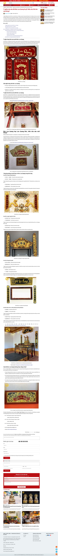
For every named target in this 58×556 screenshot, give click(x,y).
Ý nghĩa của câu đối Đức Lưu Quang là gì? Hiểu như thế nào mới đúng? (20, 10)
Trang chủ (22, 5)
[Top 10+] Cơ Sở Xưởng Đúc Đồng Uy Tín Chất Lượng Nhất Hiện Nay (50, 20)
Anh (23, 466)
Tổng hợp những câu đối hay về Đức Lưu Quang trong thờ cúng (14, 30)
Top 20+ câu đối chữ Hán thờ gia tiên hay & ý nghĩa (49, 13)
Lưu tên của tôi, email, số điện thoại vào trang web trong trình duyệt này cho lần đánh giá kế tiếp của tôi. (18, 455)
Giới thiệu (31, 5)
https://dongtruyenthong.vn (12, 429)
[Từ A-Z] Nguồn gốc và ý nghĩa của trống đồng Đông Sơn (49, 10)
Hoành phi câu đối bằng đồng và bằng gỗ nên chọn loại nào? (23, 142)
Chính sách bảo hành (36, 536)
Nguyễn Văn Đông (6, 13)
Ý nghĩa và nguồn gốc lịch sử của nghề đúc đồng (30, 526)
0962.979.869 (52, 3)
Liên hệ (50, 5)
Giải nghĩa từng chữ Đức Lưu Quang (10, 26)
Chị (25, 466)
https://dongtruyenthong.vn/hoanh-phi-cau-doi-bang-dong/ (16, 325)
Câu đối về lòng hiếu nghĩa (10, 34)
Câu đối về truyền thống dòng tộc (11, 31)
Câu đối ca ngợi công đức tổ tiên (11, 33)
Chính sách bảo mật (35, 535)
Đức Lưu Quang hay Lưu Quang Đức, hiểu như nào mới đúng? (12, 29)
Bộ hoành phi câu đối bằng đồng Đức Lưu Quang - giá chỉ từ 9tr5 (23, 100)
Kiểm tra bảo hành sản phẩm (37, 540)
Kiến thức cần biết (41, 5)
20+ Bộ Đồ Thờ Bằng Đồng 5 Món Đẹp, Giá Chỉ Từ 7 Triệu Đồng (50, 23)
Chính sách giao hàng (36, 539)
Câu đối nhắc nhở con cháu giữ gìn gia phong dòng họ (15, 35)
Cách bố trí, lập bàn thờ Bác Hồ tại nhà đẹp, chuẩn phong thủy (50, 16)
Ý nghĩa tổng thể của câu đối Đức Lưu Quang (11, 25)
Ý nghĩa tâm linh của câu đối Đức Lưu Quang (11, 27)
